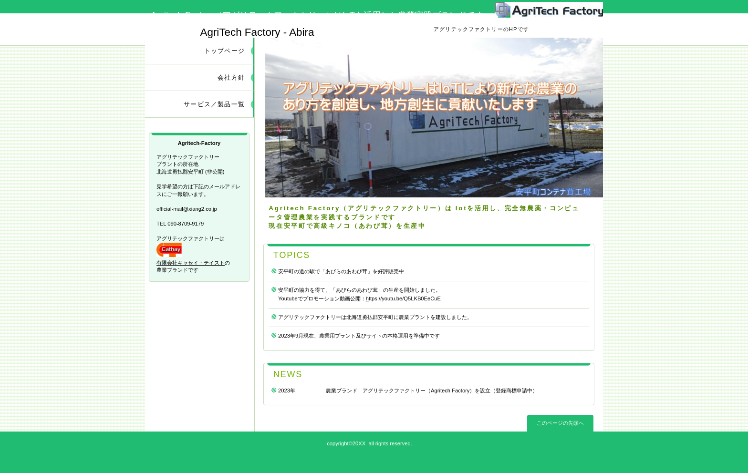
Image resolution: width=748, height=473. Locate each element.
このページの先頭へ (560, 423)
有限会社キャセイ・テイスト (190, 263)
